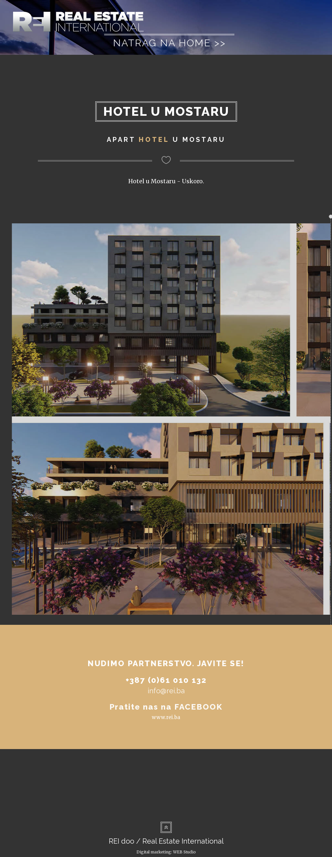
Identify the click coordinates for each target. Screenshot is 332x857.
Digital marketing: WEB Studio (166, 851)
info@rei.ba (166, 690)
